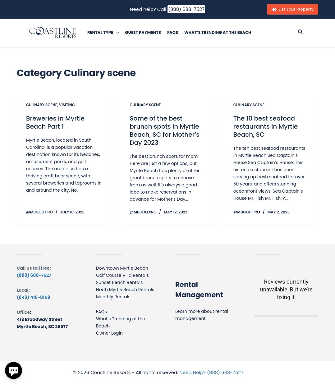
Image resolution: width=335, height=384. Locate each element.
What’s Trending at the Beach (217, 32)
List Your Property (293, 9)
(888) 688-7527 (186, 9)
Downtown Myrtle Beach (122, 268)
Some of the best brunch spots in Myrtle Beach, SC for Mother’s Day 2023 (165, 130)
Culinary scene (41, 104)
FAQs (172, 32)
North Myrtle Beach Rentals (125, 289)
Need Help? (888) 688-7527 (211, 372)
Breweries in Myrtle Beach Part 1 (55, 122)
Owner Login (109, 333)
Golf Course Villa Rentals (122, 275)
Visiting (67, 104)
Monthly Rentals (113, 297)
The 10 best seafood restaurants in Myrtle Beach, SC (265, 126)
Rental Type (104, 33)
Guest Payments (143, 32)
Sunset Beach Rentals (119, 282)
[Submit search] (300, 31)
